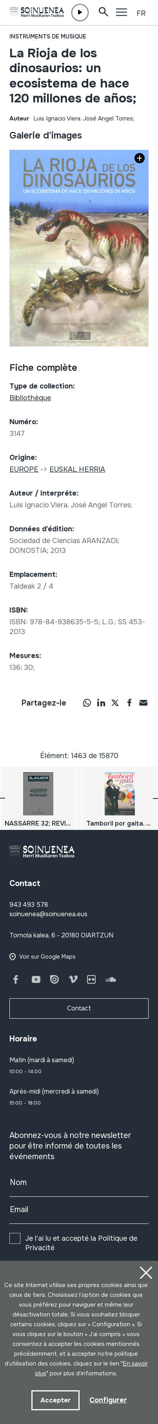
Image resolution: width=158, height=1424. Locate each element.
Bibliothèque (30, 398)
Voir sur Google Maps (47, 956)
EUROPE (23, 469)
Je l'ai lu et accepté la (81, 1243)
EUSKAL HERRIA (77, 469)
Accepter (55, 1400)
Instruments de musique (47, 36)
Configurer (108, 1400)
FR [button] (140, 13)
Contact (79, 1008)
